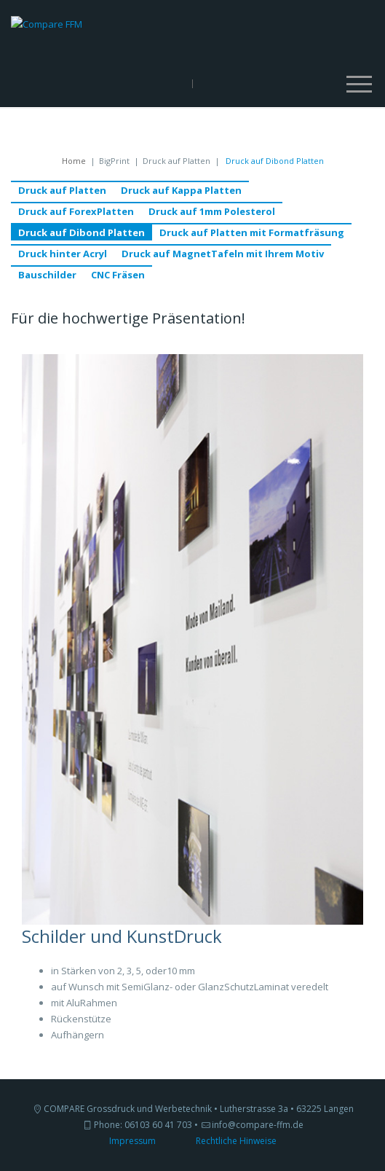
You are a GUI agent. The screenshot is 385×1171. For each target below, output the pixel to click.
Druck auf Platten (62, 190)
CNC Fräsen (118, 274)
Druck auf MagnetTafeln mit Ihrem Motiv (223, 253)
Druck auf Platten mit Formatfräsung (251, 232)
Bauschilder (47, 274)
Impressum (132, 1141)
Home (74, 160)
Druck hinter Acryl (62, 253)
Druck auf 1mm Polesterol (211, 211)
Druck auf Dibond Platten (81, 232)
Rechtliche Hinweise (236, 1141)
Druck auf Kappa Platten (181, 190)
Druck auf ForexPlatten (76, 211)
